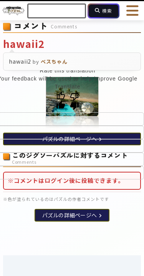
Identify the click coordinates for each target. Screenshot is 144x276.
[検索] (103, 10)
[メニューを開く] (132, 10)
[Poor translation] (74, 100)
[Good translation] (61, 100)
